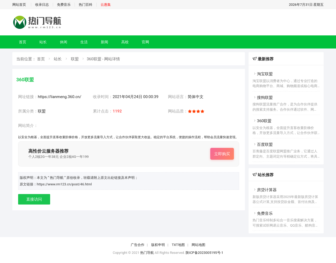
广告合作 (137, 245)
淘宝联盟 (263, 74)
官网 (145, 42)
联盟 (75, 59)
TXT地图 (178, 245)
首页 (22, 42)
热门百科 (85, 5)
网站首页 (19, 5)
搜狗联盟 (263, 97)
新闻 (104, 42)
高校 (125, 42)
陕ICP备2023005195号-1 (204, 253)
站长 (43, 42)
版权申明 (158, 245)
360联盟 (262, 121)
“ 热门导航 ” (57, 178)
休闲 (63, 42)
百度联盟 (263, 144)
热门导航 (147, 253)
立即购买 (222, 154)
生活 (84, 42)
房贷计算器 (265, 189)
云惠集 (106, 5)
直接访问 (34, 199)
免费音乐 (64, 5)
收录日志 (42, 5)
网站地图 (198, 245)
